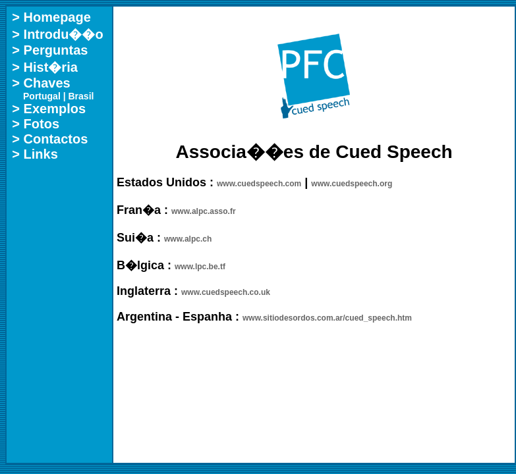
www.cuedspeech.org (351, 183)
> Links (34, 154)
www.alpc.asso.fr (203, 211)
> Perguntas (50, 50)
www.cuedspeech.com (259, 183)
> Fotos (35, 124)
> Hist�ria (44, 67)
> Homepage (51, 17)
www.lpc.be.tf (200, 266)
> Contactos (50, 139)
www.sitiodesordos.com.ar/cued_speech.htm (327, 318)
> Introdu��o (57, 34)
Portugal (42, 96)
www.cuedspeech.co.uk (225, 292)
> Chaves (41, 83)
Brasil (81, 96)
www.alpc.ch (188, 239)
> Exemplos (49, 108)
